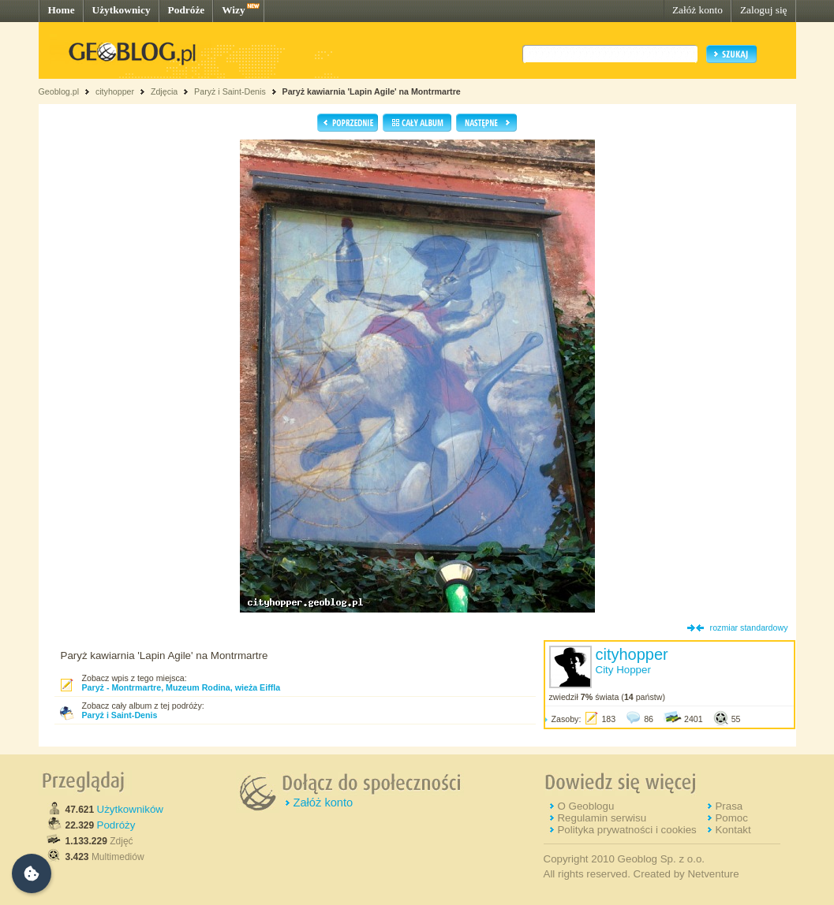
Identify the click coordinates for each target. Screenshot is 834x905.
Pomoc (731, 818)
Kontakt (732, 830)
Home (61, 10)
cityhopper (114, 91)
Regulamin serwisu (601, 818)
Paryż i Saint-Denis (230, 91)
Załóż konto (697, 10)
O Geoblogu (585, 806)
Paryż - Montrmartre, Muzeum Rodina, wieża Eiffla (181, 687)
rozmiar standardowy (749, 627)
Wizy (233, 10)
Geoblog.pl (59, 91)
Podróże (186, 10)
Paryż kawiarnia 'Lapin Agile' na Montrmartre (371, 91)
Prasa (728, 806)
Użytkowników (130, 809)
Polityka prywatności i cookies (626, 830)
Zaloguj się (763, 10)
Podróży (116, 825)
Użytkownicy (121, 10)
